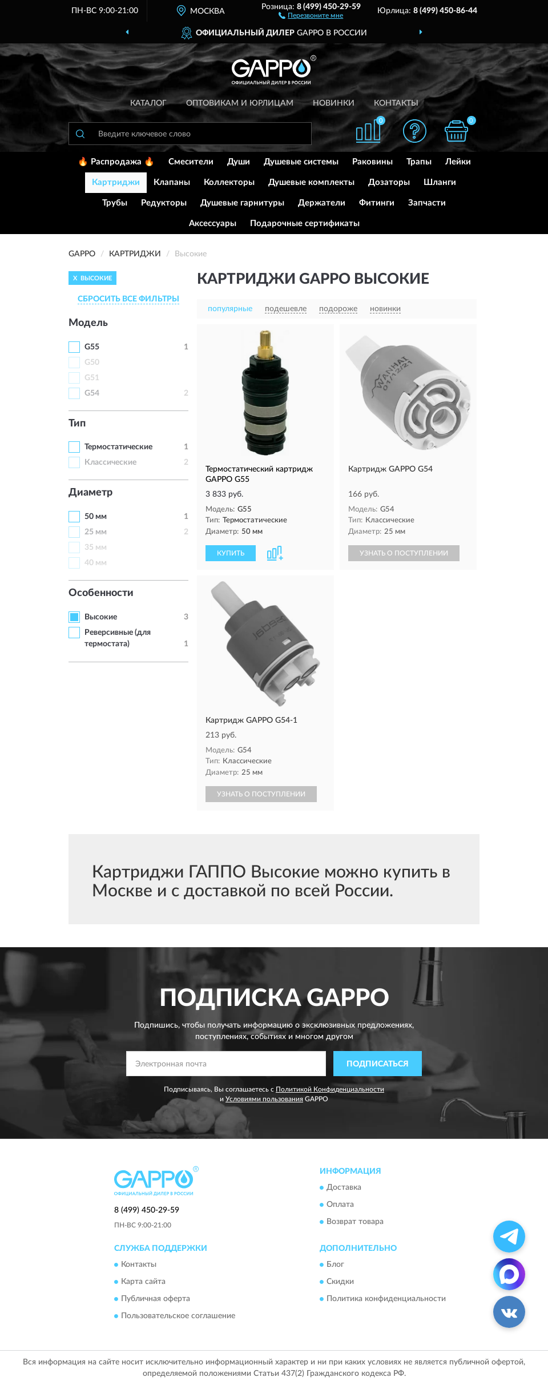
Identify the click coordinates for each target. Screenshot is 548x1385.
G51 (91, 378)
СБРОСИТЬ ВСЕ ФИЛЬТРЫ (128, 299)
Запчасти (427, 203)
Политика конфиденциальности (386, 1299)
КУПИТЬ (230, 553)
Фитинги (376, 203)
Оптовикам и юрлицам (239, 103)
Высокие (100, 617)
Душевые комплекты (311, 182)
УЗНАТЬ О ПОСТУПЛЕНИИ (404, 553)
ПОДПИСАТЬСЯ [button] (377, 1064)
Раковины (372, 162)
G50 (91, 363)
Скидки (340, 1282)
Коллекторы (229, 182)
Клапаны (172, 182)
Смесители (190, 162)
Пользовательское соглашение (178, 1316)
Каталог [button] (148, 103)
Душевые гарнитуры (242, 203)
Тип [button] (77, 423)
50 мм (95, 517)
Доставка (344, 1187)
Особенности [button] (101, 593)
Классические (110, 462)
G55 (91, 347)
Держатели (321, 203)
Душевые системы (301, 162)
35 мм (95, 547)
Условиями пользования (264, 1099)
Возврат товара (355, 1222)
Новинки (333, 103)
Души (238, 162)
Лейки (458, 162)
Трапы (419, 162)
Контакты (396, 103)
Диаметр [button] (90, 493)
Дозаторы (389, 182)
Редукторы (164, 203)
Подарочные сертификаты (305, 223)
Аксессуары (212, 223)
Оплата (340, 1205)
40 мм (95, 563)
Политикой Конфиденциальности (330, 1089)
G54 (91, 393)
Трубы (114, 203)
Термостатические (118, 447)
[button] (311, 14)
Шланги (440, 182)
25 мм (95, 532)
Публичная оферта (155, 1299)
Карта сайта (143, 1282)
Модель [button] (88, 323)
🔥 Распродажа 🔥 (116, 162)
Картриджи (116, 182)
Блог (335, 1265)
